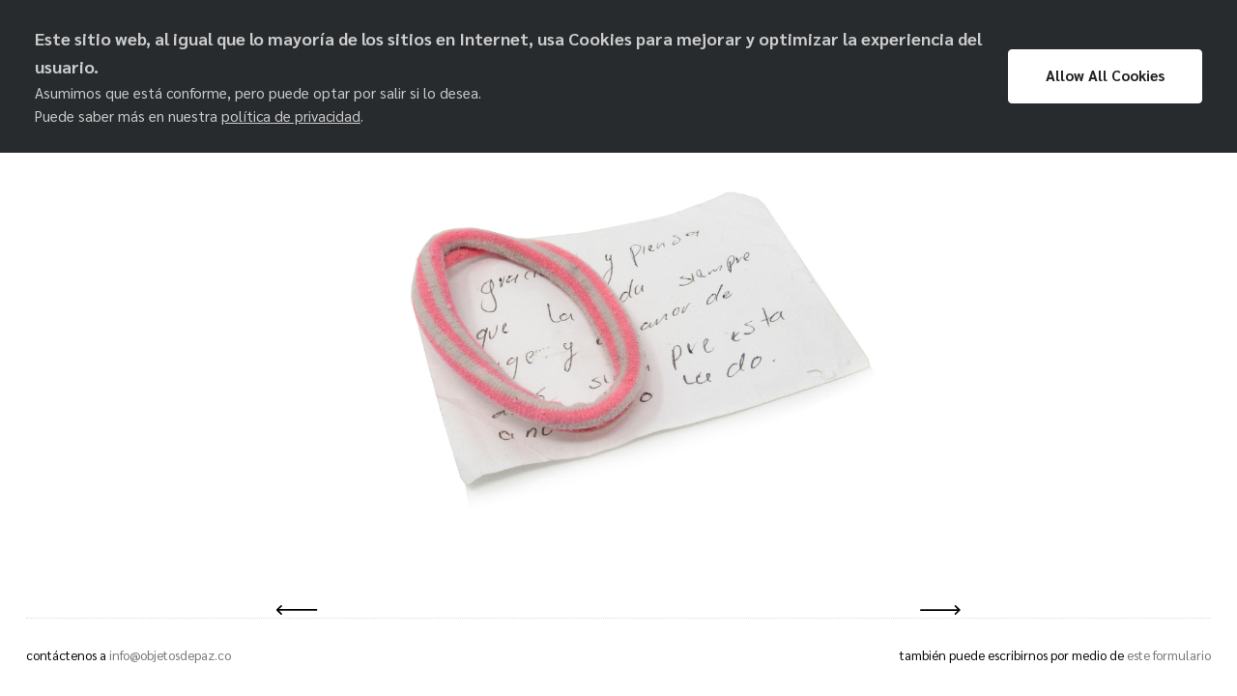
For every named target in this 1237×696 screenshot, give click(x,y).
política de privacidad (290, 116)
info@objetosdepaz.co (170, 655)
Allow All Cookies (1105, 75)
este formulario (1169, 655)
